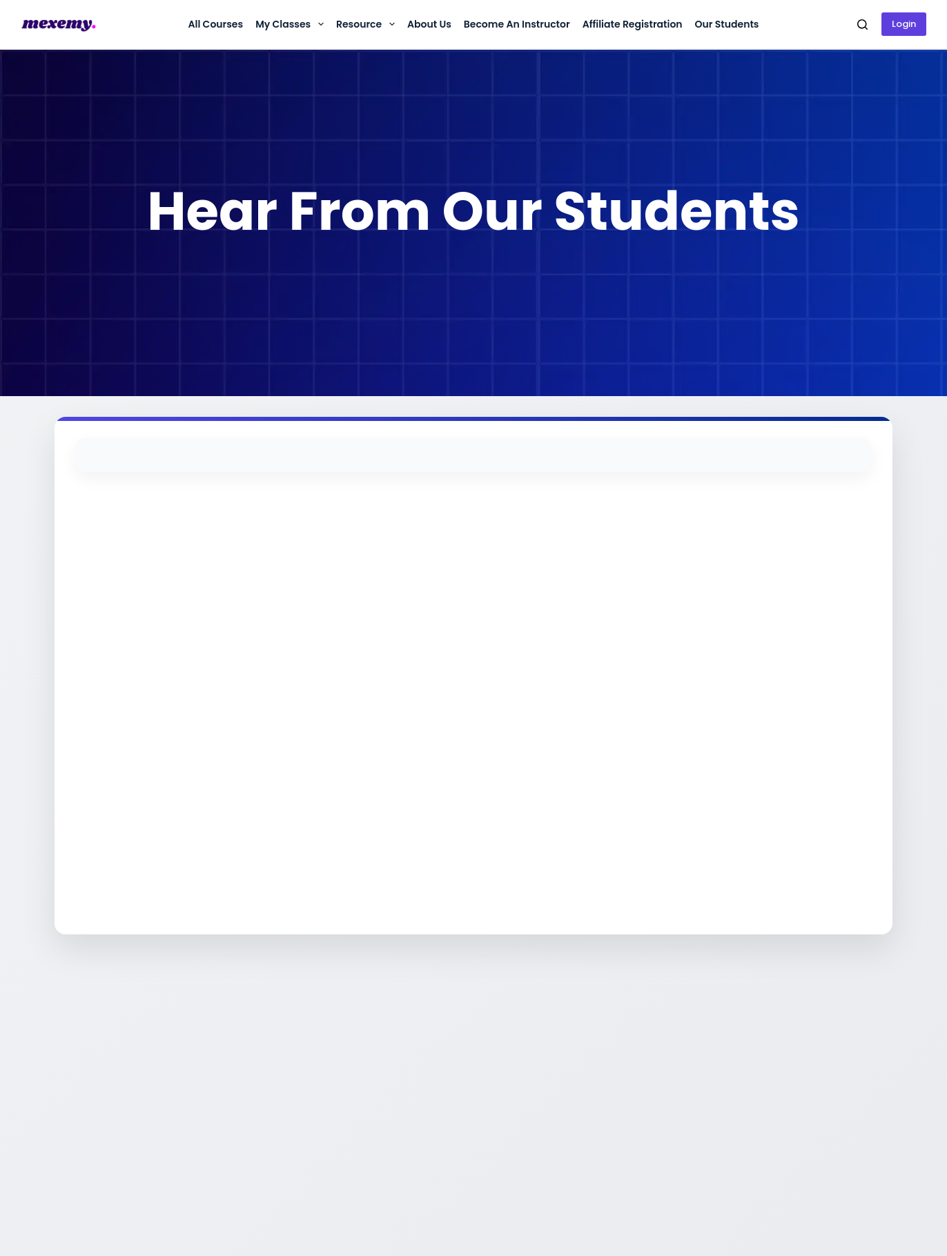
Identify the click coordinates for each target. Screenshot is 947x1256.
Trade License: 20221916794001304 (790, 1056)
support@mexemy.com (458, 1090)
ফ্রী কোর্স (594, 1090)
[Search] (862, 24)
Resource (368, 24)
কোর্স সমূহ (597, 1070)
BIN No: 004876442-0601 (802, 1083)
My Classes (292, 24)
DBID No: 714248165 (791, 1104)
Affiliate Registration (633, 24)
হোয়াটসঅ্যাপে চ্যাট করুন (455, 1050)
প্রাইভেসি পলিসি (266, 1090)
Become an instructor (517, 24)
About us (429, 24)
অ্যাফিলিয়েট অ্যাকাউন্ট (624, 1050)
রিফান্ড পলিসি (264, 1070)
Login (904, 23)
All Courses (215, 24)
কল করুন (427, 1070)
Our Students (727, 24)
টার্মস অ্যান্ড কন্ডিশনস (279, 1111)
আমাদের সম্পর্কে (269, 1050)
